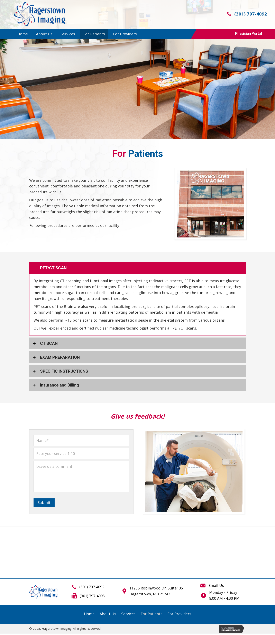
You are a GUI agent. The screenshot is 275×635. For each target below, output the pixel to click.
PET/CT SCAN (53, 267)
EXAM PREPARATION (60, 357)
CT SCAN (49, 343)
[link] (22, 34)
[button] (248, 33)
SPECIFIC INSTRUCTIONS (64, 371)
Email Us (216, 586)
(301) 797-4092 (250, 14)
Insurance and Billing (59, 385)
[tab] (137, 268)
